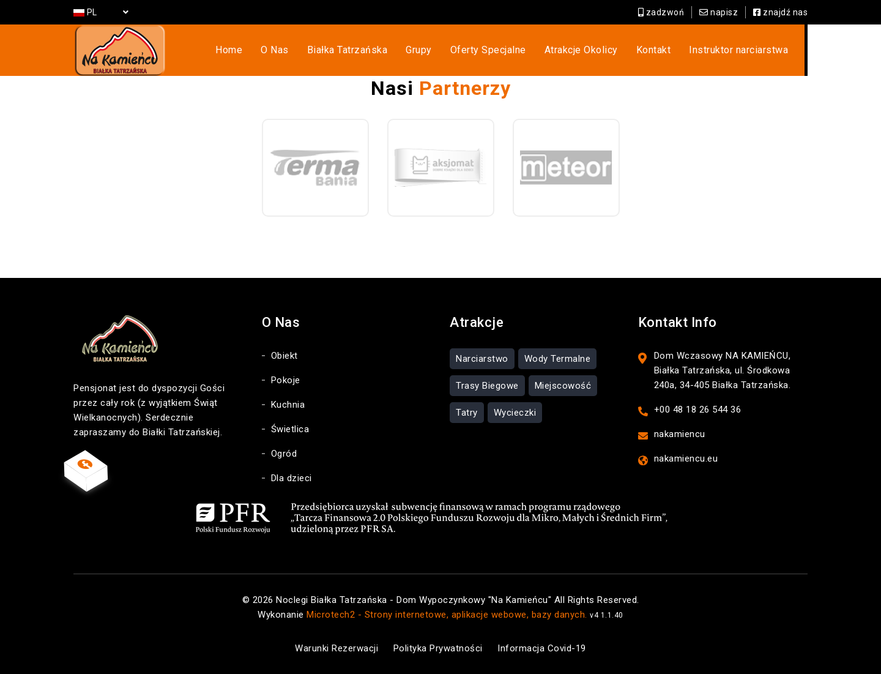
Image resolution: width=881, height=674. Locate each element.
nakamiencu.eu (686, 458)
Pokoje (285, 380)
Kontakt (653, 50)
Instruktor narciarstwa (738, 50)
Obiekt (284, 355)
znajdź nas (780, 12)
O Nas (275, 50)
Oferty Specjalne (488, 50)
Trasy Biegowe (487, 385)
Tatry (467, 412)
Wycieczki (515, 412)
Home (228, 50)
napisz (718, 12)
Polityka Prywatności (438, 648)
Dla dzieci (291, 478)
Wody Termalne (557, 358)
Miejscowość (563, 385)
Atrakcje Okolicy (581, 50)
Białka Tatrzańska (347, 50)
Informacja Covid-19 (541, 648)
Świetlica (290, 429)
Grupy (419, 50)
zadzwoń (661, 12)
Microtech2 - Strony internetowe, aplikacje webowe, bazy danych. (447, 614)
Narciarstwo (482, 358)
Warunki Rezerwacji (336, 648)
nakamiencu (679, 434)
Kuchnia (288, 404)
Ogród (284, 453)
